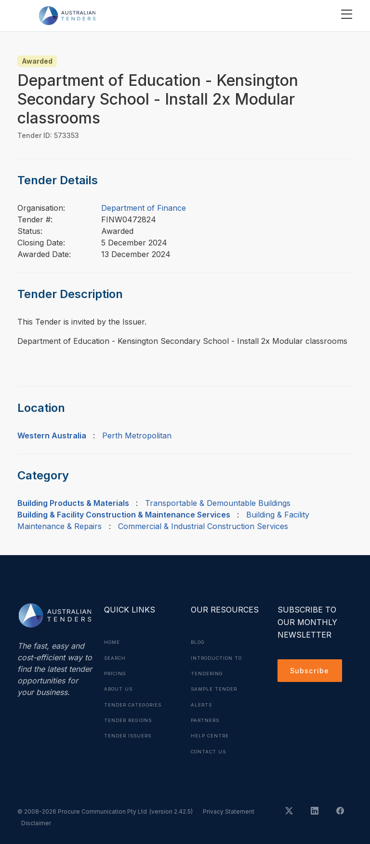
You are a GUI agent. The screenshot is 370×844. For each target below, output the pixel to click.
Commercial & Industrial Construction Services (203, 526)
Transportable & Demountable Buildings (218, 503)
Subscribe (311, 672)
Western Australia (51, 435)
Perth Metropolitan (137, 435)
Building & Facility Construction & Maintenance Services (123, 514)
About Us (119, 688)
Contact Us (210, 750)
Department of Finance (143, 208)
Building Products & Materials (73, 503)
